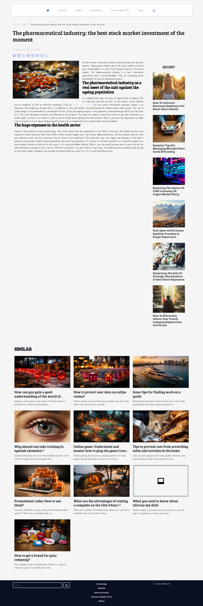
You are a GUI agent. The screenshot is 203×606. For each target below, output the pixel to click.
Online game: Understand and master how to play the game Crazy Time (101, 450)
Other (141, 10)
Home (16, 24)
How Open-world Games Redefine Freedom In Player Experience (168, 233)
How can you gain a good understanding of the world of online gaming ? (37, 396)
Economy (62, 10)
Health (78, 10)
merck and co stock (83, 104)
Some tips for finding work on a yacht (157, 394)
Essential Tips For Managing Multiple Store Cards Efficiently (169, 148)
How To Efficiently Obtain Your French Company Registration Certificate (167, 320)
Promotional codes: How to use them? (37, 503)
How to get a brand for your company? (35, 557)
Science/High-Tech (120, 10)
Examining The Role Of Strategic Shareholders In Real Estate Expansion (169, 276)
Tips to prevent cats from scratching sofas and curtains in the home (160, 448)
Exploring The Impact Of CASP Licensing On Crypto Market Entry (168, 191)
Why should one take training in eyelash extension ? (39, 448)
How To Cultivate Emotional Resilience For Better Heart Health (169, 106)
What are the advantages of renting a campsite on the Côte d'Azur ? (101, 503)
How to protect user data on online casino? (100, 394)
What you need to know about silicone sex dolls (155, 503)
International (96, 10)
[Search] (37, 585)
